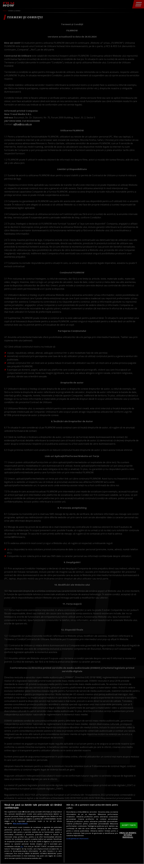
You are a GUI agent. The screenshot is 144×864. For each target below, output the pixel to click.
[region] (72, 832)
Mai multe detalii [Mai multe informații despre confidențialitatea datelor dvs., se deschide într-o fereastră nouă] (20, 823)
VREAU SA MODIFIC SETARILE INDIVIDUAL (127, 834)
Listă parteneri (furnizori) (77, 838)
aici (22, 846)
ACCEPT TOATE (129, 825)
